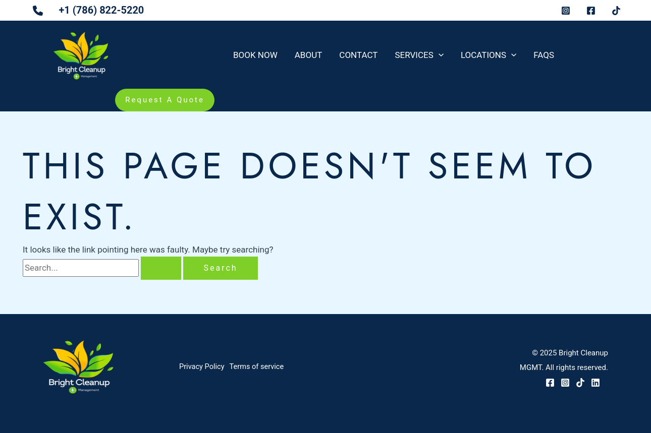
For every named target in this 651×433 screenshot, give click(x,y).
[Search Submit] (161, 268)
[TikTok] (580, 382)
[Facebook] (550, 382)
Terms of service (261, 367)
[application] (438, 55)
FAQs (543, 55)
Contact (358, 55)
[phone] (35, 16)
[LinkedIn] (595, 382)
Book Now (255, 55)
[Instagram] (565, 382)
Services (419, 55)
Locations (488, 55)
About (308, 55)
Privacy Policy (202, 367)
